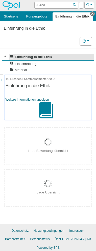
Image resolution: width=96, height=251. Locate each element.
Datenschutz (20, 230)
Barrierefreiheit (15, 239)
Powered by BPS (48, 247)
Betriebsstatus (40, 239)
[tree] (48, 63)
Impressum (76, 230)
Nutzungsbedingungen (49, 230)
